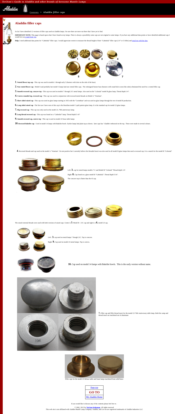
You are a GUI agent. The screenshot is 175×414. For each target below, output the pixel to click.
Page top (94, 387)
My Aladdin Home (94, 397)
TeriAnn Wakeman (93, 407)
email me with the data (140, 41)
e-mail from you (30, 37)
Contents (34, 12)
